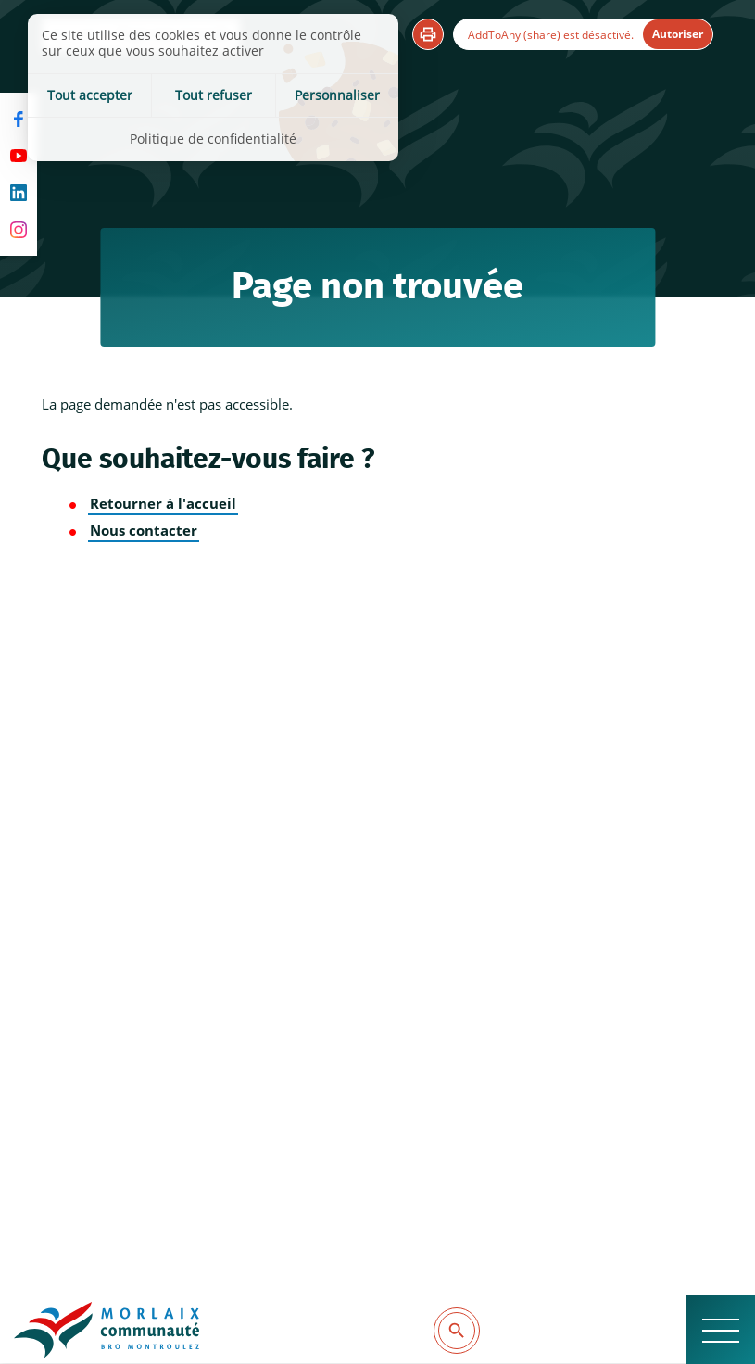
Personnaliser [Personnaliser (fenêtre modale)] (337, 95)
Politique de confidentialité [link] (213, 138)
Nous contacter (143, 530)
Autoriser (677, 34)
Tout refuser (213, 95)
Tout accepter (89, 95)
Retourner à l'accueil (163, 503)
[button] (428, 34)
